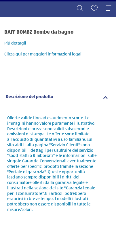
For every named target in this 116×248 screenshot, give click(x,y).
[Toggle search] (80, 8)
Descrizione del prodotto (29, 97)
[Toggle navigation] (108, 8)
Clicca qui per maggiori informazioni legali (43, 54)
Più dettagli (15, 43)
